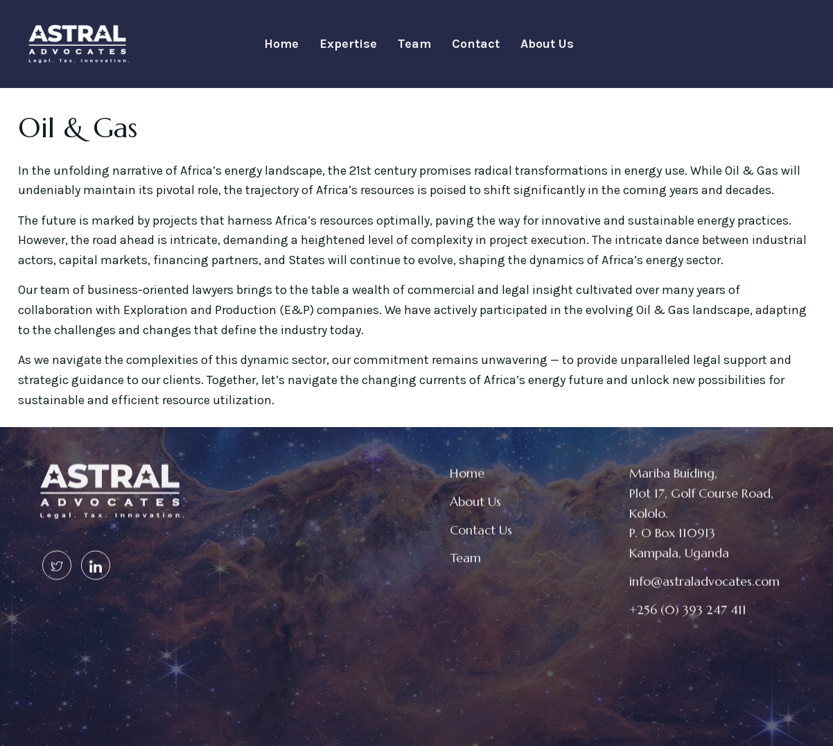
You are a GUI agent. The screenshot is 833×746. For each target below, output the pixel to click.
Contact (476, 43)
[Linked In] (95, 555)
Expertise (348, 43)
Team (414, 43)
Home (281, 43)
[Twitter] (56, 555)
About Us (547, 43)
